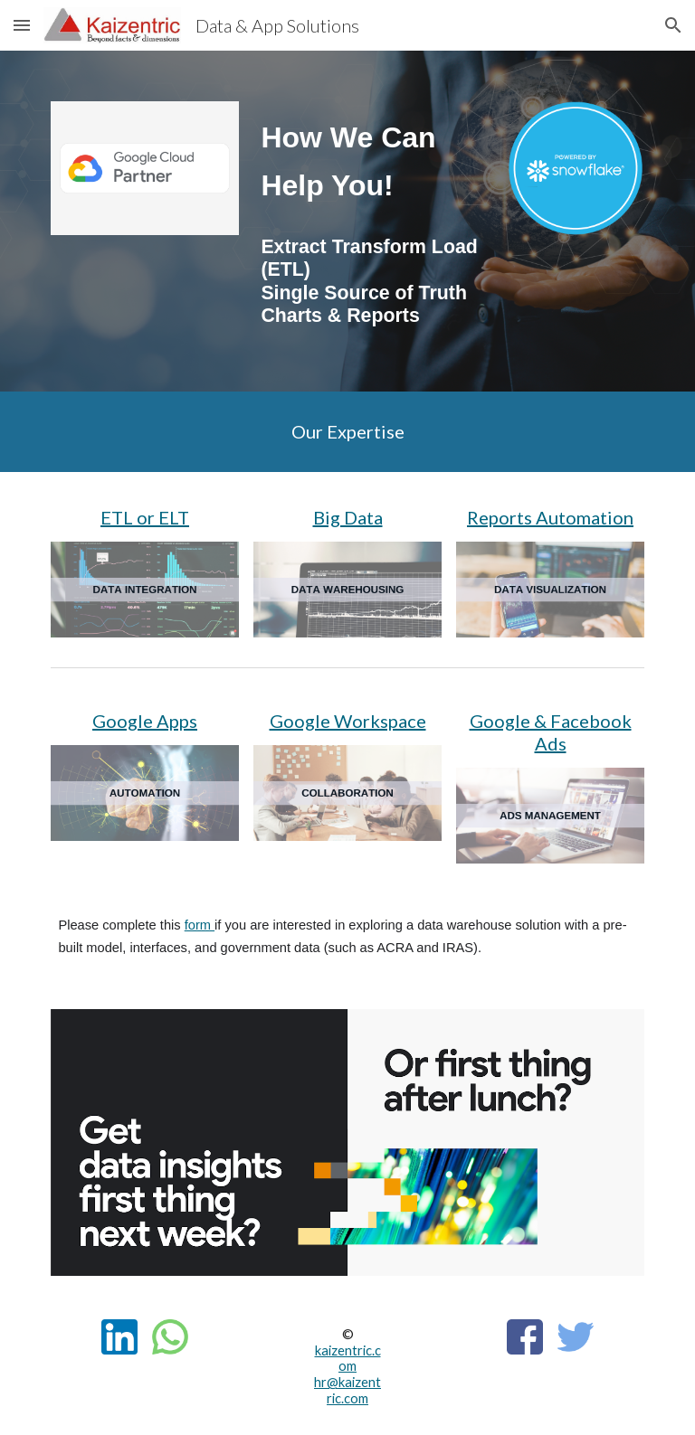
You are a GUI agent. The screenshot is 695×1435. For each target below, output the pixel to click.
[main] (372, 162)
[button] (21, 25)
